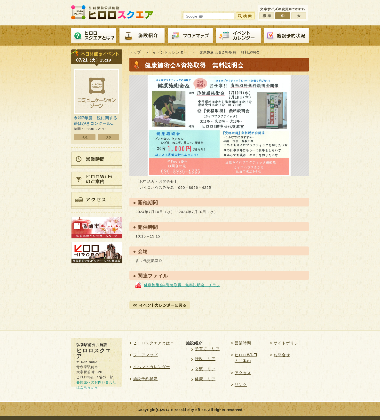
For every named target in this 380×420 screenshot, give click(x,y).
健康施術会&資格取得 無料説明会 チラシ (182, 285)
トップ (135, 52)
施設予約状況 (145, 379)
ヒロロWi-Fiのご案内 (246, 358)
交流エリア (205, 369)
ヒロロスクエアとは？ (93, 36)
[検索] (208, 17)
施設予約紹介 (286, 36)
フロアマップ (190, 36)
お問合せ (282, 355)
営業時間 (243, 343)
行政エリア (205, 359)
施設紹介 (142, 36)
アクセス (243, 373)
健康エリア (205, 379)
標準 (266, 15)
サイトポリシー (288, 343)
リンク (241, 385)
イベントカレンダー (238, 36)
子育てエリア (207, 349)
